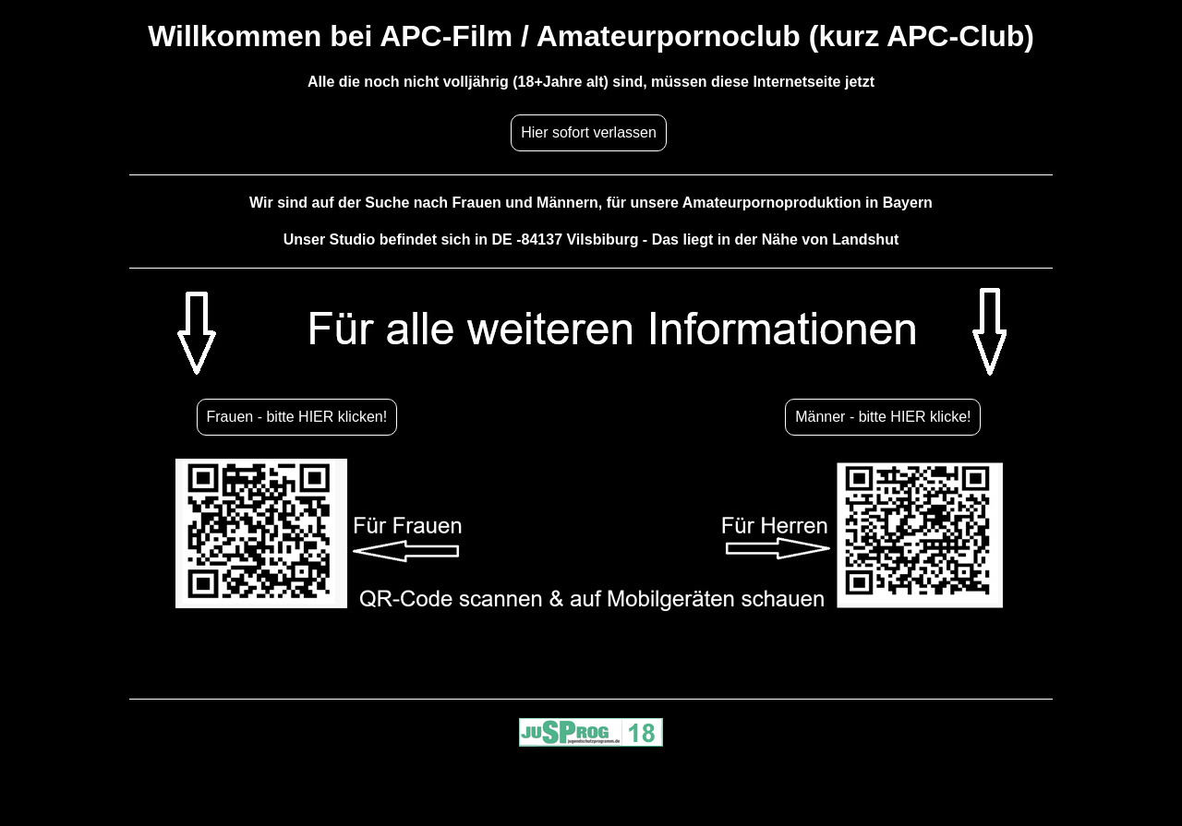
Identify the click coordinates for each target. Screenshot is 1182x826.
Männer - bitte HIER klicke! (883, 417)
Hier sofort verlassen (589, 132)
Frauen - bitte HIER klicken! (297, 417)
